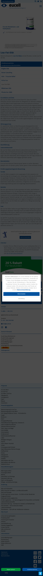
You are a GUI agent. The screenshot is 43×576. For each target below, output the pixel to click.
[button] (21, 298)
